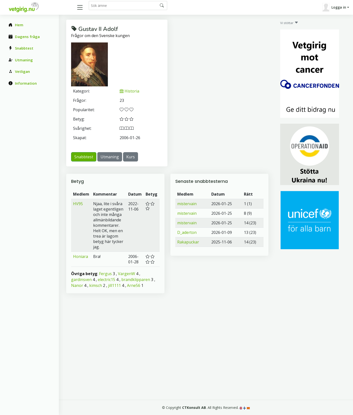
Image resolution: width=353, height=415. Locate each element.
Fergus (105, 273)
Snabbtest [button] (83, 157)
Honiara (80, 256)
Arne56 (133, 285)
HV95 (78, 203)
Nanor (77, 285)
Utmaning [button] (110, 157)
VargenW (126, 273)
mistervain (187, 203)
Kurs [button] (130, 157)
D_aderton (187, 232)
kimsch (95, 285)
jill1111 (114, 285)
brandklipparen (135, 279)
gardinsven (81, 279)
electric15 (106, 279)
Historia (129, 91)
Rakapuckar (188, 242)
